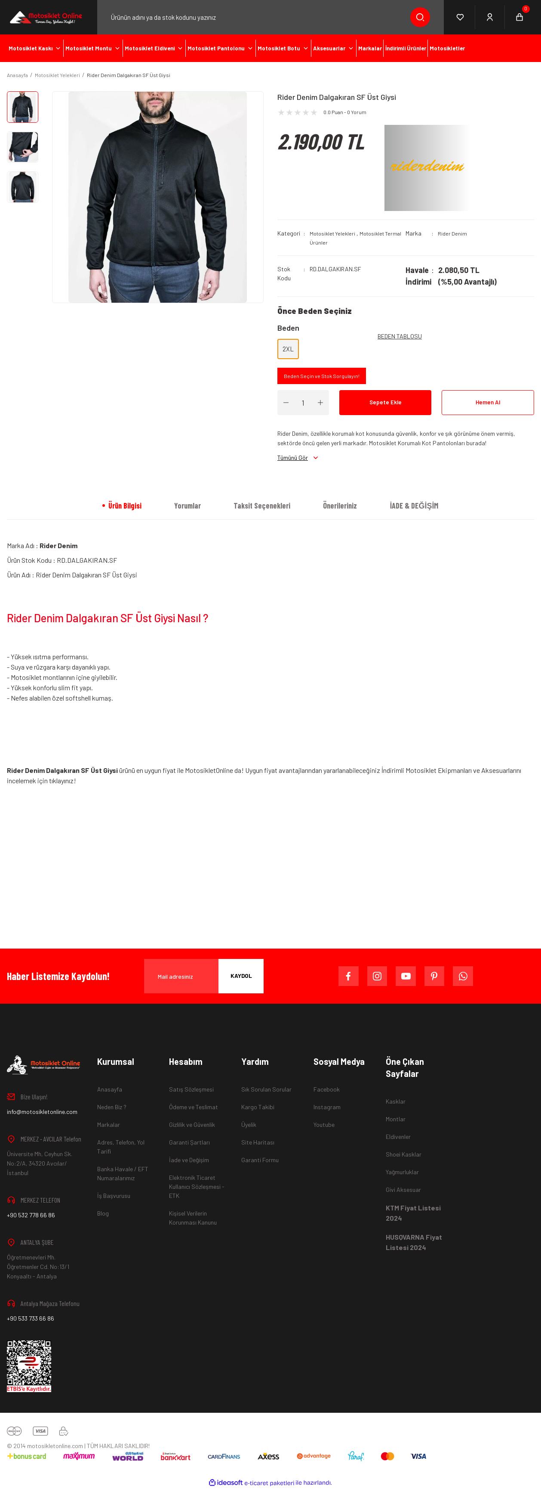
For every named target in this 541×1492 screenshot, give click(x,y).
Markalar (108, 1127)
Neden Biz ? (111, 1110)
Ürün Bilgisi (124, 508)
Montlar (396, 1122)
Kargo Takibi (257, 1110)
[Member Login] (490, 17)
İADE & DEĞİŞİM (414, 508)
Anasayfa (109, 1092)
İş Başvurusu (113, 1198)
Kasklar (396, 1104)
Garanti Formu (260, 1162)
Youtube (324, 1127)
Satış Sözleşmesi (191, 1092)
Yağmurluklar (402, 1175)
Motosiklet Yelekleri (334, 233)
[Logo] (45, 17)
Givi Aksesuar (403, 1192)
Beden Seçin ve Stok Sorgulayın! (325, 378)
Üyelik (248, 1127)
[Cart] (519, 17)
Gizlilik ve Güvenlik (192, 1127)
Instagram (327, 1110)
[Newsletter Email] (204, 979)
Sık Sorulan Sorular (266, 1092)
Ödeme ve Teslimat (193, 1110)
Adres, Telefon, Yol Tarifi (120, 1149)
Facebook (327, 1092)
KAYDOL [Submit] (241, 979)
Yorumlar (187, 508)
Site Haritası (257, 1145)
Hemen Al (488, 405)
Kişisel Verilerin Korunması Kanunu (193, 1221)
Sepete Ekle (385, 405)
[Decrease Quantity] (286, 405)
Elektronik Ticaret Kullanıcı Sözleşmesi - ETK (196, 1189)
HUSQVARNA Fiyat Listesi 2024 (414, 1245)
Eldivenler (398, 1139)
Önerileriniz (340, 508)
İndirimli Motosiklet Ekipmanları (427, 773)
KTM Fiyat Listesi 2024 (413, 1216)
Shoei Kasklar (403, 1157)
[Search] (270, 17)
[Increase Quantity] (320, 405)
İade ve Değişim (189, 1162)
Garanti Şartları (189, 1145)
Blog (103, 1216)
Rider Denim (453, 233)
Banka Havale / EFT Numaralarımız (122, 1176)
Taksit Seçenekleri (262, 508)
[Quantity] (303, 405)
